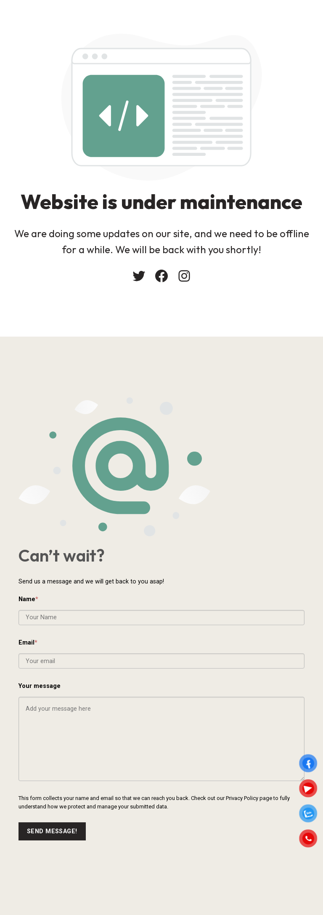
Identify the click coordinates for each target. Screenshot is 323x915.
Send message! (52, 831)
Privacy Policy (242, 798)
